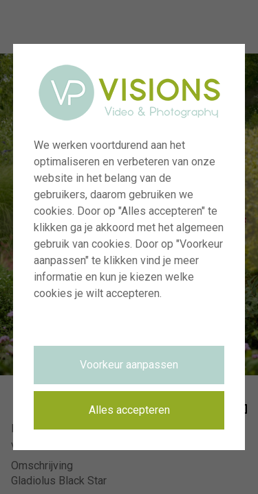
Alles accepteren (129, 409)
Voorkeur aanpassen (129, 364)
